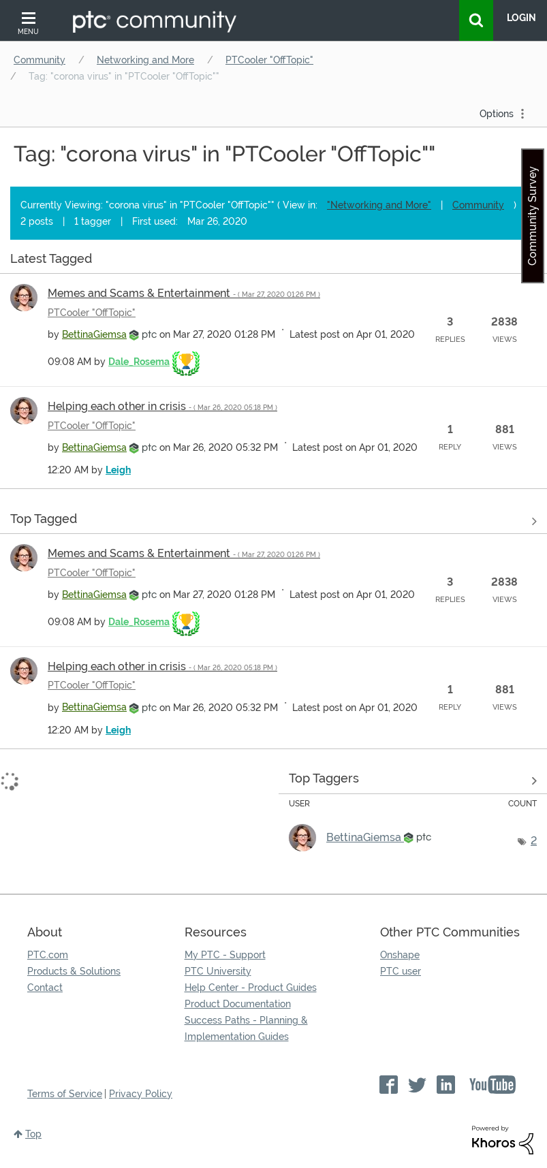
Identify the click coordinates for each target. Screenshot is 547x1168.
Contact (45, 987)
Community (39, 59)
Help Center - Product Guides (251, 987)
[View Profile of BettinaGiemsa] (94, 334)
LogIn (521, 17)
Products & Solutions (74, 971)
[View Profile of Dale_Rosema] (139, 361)
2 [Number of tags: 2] (534, 840)
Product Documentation (238, 1003)
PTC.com (47, 954)
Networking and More (145, 59)
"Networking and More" (379, 205)
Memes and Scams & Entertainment (184, 293)
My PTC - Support (225, 954)
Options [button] (497, 113)
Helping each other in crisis (162, 406)
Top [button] (33, 1133)
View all (273, 261)
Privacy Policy (140, 1094)
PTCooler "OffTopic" (269, 59)
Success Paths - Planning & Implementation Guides (246, 1028)
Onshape (400, 954)
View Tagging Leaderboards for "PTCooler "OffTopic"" (413, 781)
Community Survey (532, 216)
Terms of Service (64, 1094)
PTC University (218, 971)
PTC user (400, 971)
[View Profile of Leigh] (118, 469)
